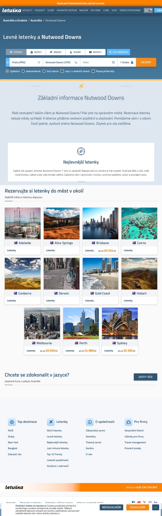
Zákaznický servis (95, 430)
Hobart (142, 293)
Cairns (141, 243)
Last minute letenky (58, 448)
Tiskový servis (93, 442)
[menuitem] (27, 10)
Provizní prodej (133, 448)
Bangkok (12, 448)
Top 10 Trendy (54, 454)
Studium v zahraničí (58, 466)
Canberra (24, 293)
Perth (83, 343)
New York (13, 442)
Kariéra (90, 448)
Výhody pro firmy (134, 436)
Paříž (10, 430)
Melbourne (44, 343)
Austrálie (36, 20)
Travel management (135, 442)
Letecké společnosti (57, 460)
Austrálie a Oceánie (15, 20)
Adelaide (25, 243)
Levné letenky (54, 436)
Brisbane (102, 243)
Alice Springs (64, 243)
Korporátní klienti (134, 430)
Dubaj (11, 436)
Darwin (64, 293)
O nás (89, 454)
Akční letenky (54, 430)
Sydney (122, 343)
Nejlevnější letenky (57, 442)
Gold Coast (102, 293)
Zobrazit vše (14, 454)
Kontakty (91, 436)
